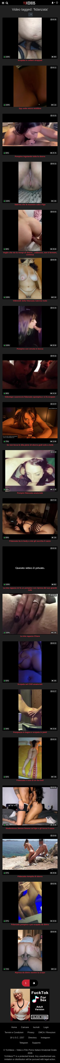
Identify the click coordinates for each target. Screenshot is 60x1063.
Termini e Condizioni (14, 1032)
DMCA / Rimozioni (46, 1032)
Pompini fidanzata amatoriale (30, 493)
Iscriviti (36, 1027)
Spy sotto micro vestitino (30, 108)
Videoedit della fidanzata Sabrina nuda (30, 301)
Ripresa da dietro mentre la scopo (30, 973)
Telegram (23, 1043)
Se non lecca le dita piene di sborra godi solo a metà (30, 445)
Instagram (45, 1038)
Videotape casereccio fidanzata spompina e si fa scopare (30, 397)
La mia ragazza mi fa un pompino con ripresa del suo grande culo (30, 589)
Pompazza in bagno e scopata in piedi (30, 732)
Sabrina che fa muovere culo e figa (30, 204)
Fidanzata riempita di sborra (30, 876)
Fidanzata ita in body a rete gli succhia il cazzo (30, 541)
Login (46, 1027)
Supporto (36, 1043)
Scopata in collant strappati (30, 60)
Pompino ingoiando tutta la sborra (30, 156)
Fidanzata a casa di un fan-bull (30, 780)
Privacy (31, 1032)
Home (14, 1027)
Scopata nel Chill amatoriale (30, 684)
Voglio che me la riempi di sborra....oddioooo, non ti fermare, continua (30, 254)
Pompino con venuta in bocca (30, 349)
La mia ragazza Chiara (30, 636)
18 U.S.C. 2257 (17, 1038)
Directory (32, 1038)
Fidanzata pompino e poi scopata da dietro (30, 924)
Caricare (25, 1027)
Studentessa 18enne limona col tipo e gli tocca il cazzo (30, 828)
